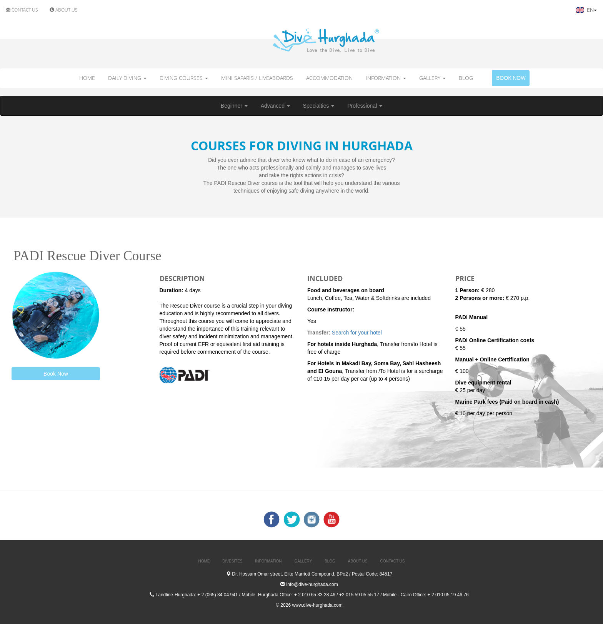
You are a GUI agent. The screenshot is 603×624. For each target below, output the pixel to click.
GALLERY (432, 78)
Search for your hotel (357, 332)
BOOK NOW (510, 78)
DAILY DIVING (127, 78)
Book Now (55, 374)
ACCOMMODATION (329, 78)
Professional (364, 106)
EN (586, 9)
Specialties (319, 106)
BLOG (466, 78)
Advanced (275, 106)
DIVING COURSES (184, 78)
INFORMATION (386, 78)
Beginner (234, 106)
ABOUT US (64, 10)
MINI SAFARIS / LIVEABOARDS (257, 78)
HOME (87, 78)
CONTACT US (22, 10)
